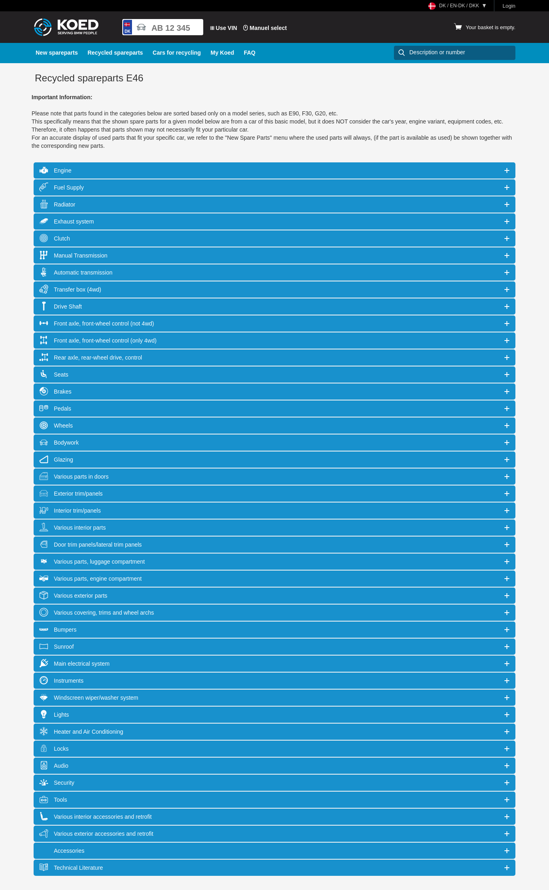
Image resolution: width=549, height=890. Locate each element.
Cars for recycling (177, 52)
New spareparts (57, 52)
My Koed (222, 52)
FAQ (249, 52)
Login (508, 6)
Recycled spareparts (115, 52)
